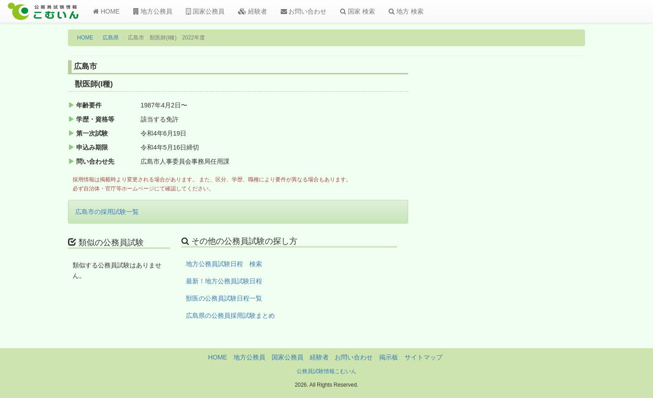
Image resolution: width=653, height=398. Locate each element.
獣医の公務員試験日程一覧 (224, 298)
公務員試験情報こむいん (326, 371)
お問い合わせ (304, 11)
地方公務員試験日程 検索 (224, 263)
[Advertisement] (525, 210)
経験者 (252, 11)
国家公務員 (205, 11)
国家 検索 (357, 11)
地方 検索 (406, 11)
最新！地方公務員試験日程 (224, 281)
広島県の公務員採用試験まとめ (230, 315)
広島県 (110, 37)
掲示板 (388, 357)
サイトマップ (423, 357)
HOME (106, 11)
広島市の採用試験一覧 (107, 211)
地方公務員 (152, 11)
